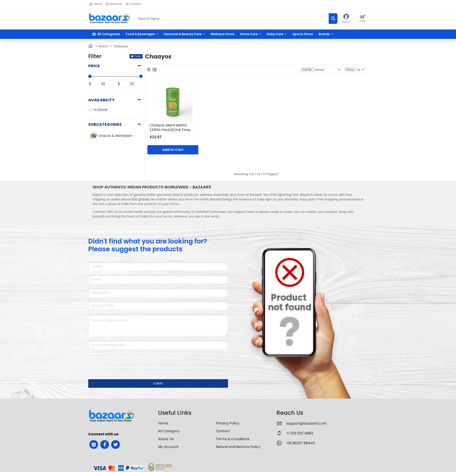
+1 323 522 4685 (299, 433)
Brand (103, 46)
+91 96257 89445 (300, 443)
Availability (101, 100)
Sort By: (307, 69)
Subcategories (105, 124)
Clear (137, 56)
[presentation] (118, 361)
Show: (350, 69)
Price (94, 66)
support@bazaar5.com (306, 423)
